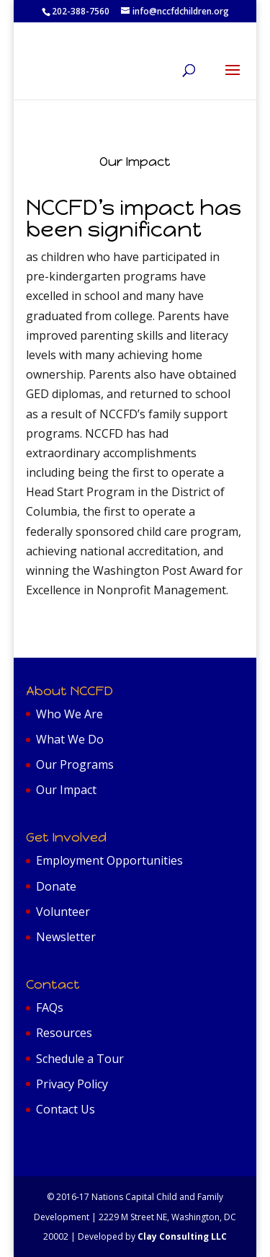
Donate (56, 886)
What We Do (70, 739)
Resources (64, 1033)
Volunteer (63, 911)
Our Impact (66, 790)
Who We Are (69, 714)
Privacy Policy (72, 1084)
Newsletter (66, 937)
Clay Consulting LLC (182, 1236)
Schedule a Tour (80, 1059)
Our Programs (75, 764)
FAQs (49, 1007)
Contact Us (65, 1109)
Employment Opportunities (109, 860)
